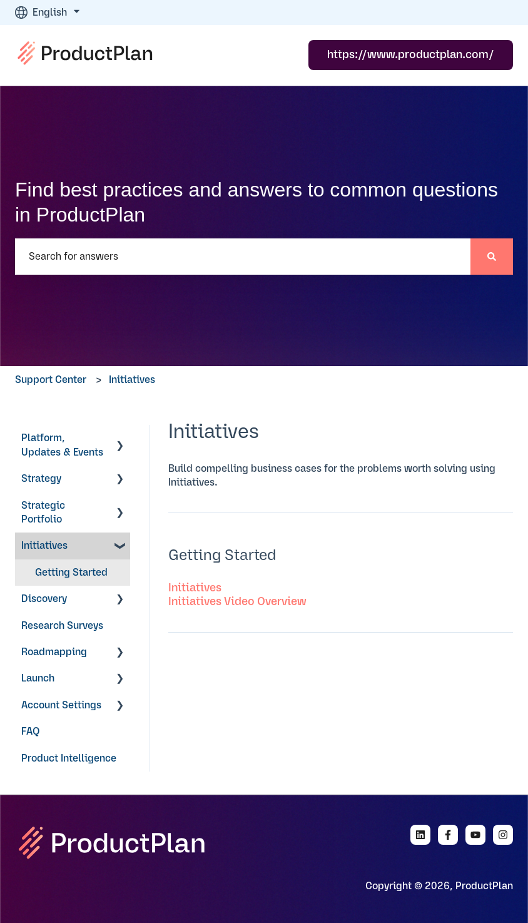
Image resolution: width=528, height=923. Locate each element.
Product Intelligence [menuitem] (68, 758)
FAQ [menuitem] (30, 732)
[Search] (491, 256)
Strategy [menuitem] (41, 479)
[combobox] (242, 256)
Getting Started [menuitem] (71, 573)
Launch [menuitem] (37, 678)
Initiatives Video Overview (237, 602)
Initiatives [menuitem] (44, 546)
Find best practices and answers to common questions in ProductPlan (256, 202)
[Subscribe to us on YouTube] (475, 835)
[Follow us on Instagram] (503, 835)
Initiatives (132, 380)
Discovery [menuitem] (44, 599)
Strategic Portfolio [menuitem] (43, 512)
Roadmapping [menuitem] (54, 652)
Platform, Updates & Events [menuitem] (62, 445)
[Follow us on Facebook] (448, 835)
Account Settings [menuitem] (61, 705)
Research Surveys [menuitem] (62, 626)
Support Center (50, 380)
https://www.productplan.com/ (410, 55)
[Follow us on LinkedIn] (420, 835)
